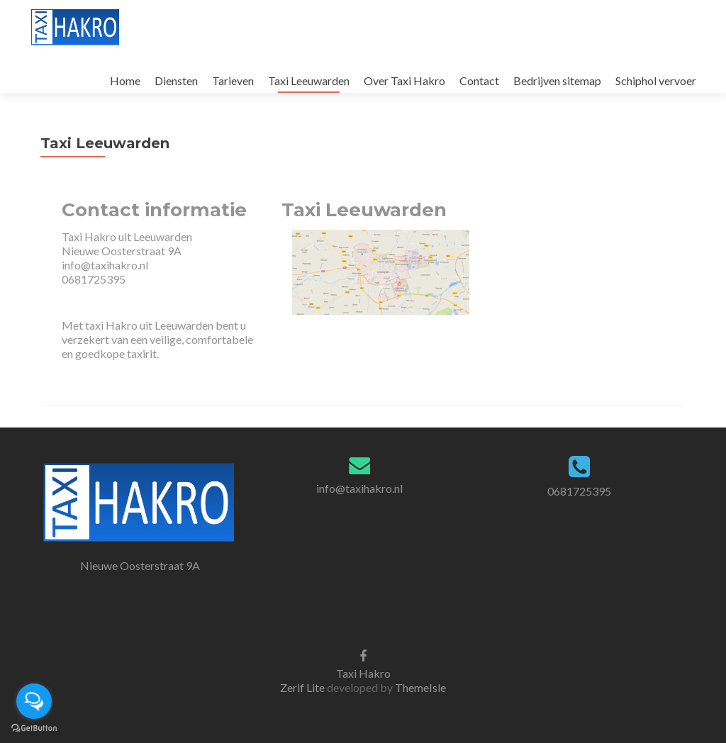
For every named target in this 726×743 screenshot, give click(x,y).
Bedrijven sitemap (557, 80)
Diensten (176, 80)
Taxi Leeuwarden (309, 80)
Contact (479, 80)
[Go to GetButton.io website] (34, 728)
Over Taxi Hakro (404, 80)
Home (125, 80)
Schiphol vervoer (655, 80)
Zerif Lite (303, 687)
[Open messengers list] (34, 701)
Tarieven (233, 80)
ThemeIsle (420, 687)
